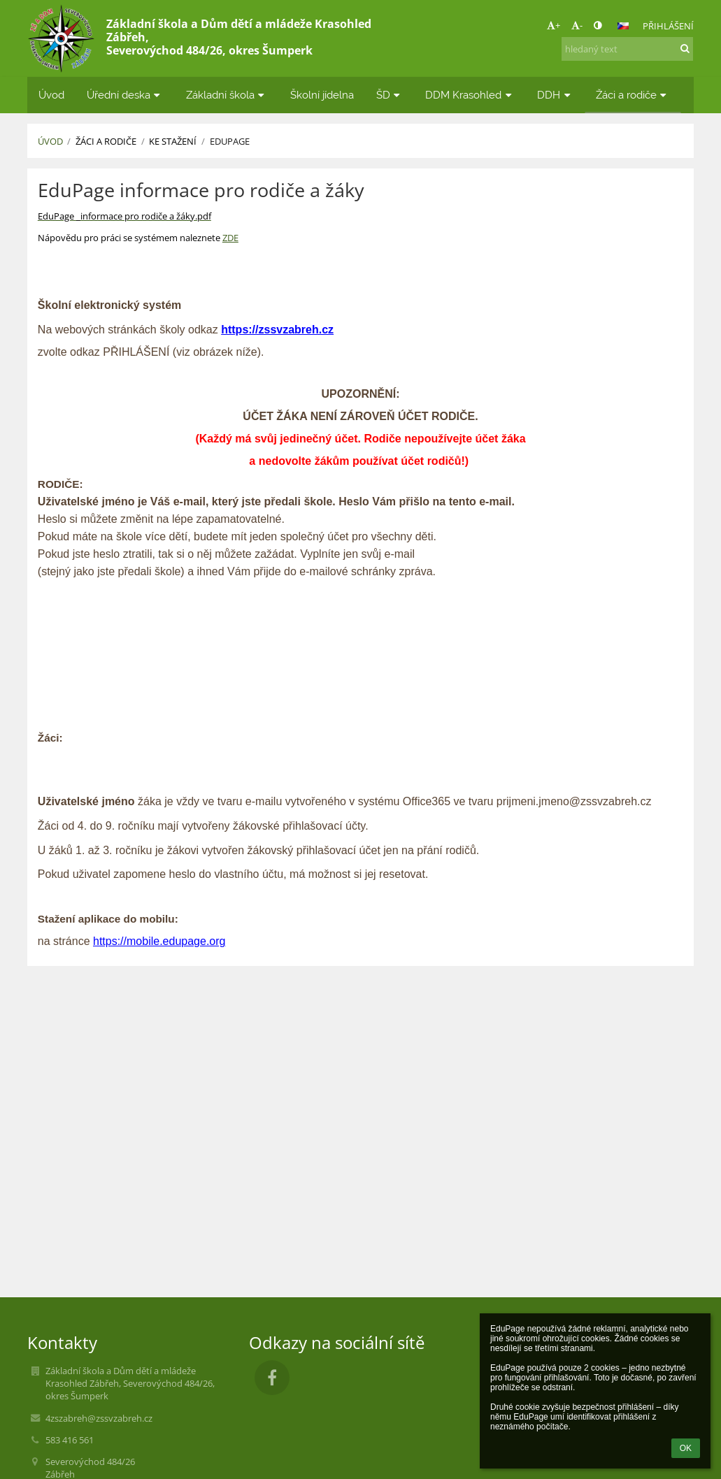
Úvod (50, 141)
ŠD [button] (390, 95)
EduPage (230, 141)
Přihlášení (668, 26)
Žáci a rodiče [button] (633, 95)
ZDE (230, 237)
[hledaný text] (627, 49)
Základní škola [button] (227, 95)
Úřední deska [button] (125, 95)
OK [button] (686, 1448)
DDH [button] (555, 95)
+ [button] (553, 25)
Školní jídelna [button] (322, 95)
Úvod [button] (51, 95)
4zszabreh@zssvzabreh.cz (98, 1418)
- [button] (577, 25)
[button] (623, 25)
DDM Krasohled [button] (470, 95)
